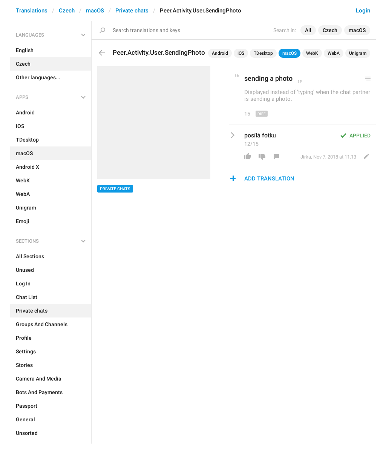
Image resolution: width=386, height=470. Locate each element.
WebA (334, 53)
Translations (31, 10)
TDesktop (263, 53)
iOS (240, 53)
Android (220, 53)
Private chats (132, 10)
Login (363, 10)
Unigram (357, 53)
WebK (312, 53)
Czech (67, 10)
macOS (95, 10)
